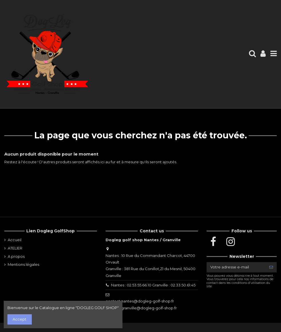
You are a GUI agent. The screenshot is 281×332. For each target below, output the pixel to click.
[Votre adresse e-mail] (236, 267)
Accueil (14, 239)
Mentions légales (23, 264)
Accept (19, 319)
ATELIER (15, 248)
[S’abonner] (271, 267)
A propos (16, 256)
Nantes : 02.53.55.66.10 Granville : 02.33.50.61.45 (153, 285)
